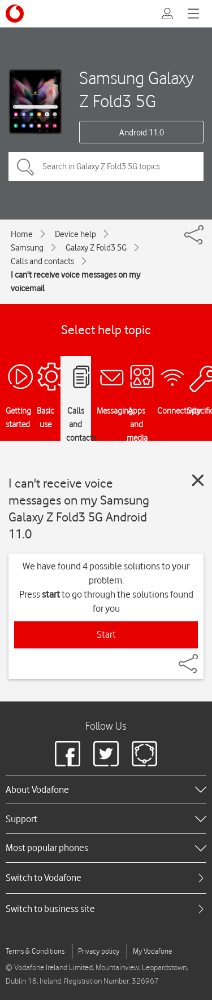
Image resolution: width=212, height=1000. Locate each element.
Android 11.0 (141, 133)
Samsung (27, 248)
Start (106, 634)
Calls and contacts (42, 261)
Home (22, 234)
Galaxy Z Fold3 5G (96, 248)
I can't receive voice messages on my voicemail (75, 281)
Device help (75, 234)
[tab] (106, 877)
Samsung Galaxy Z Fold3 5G (136, 89)
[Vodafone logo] (15, 14)
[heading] (106, 789)
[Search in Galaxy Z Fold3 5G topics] (106, 166)
